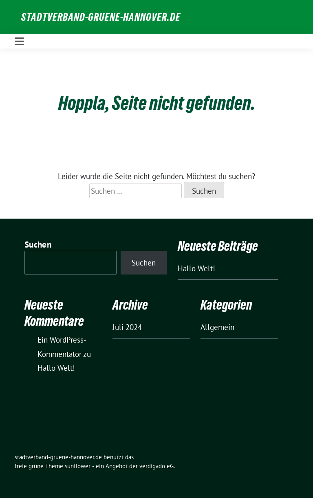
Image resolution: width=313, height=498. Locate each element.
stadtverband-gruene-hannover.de (101, 17)
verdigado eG (156, 466)
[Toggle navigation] (19, 41)
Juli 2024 (127, 327)
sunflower (77, 466)
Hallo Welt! (196, 268)
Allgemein (217, 327)
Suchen (37, 244)
